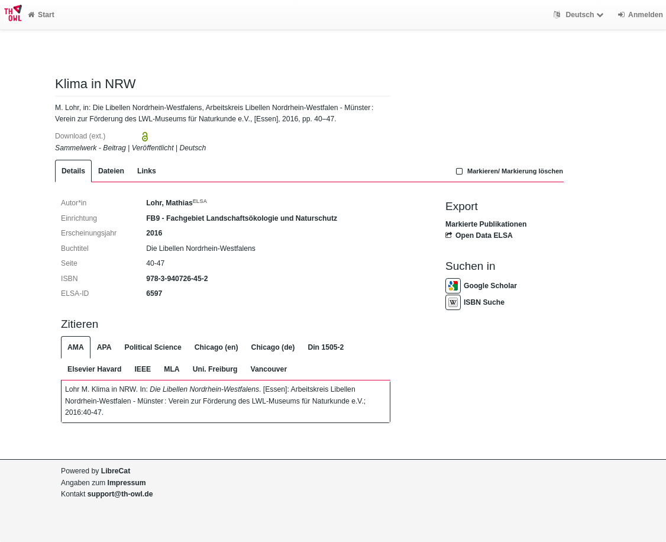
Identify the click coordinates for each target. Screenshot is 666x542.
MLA (171, 369)
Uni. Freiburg (215, 369)
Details (73, 171)
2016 (154, 233)
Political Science (153, 347)
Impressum (127, 483)
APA (104, 347)
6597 (154, 293)
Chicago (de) (273, 347)
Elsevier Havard (94, 369)
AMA (75, 347)
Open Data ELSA (479, 235)
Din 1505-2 (326, 347)
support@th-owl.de (120, 494)
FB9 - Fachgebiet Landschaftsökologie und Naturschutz (241, 218)
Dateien (111, 171)
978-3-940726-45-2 (177, 279)
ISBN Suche (475, 302)
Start (41, 15)
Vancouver (269, 369)
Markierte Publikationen (485, 224)
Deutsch (580, 15)
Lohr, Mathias (176, 203)
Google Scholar (481, 286)
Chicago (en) (216, 347)
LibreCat (115, 471)
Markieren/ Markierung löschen (508, 171)
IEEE (142, 369)
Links (146, 171)
